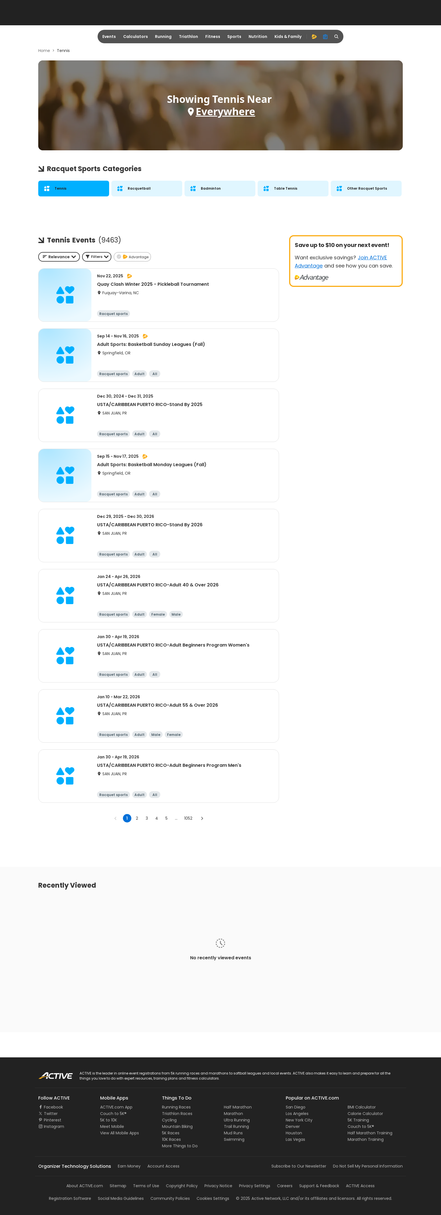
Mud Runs (233, 1133)
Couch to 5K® (113, 1113)
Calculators (135, 36)
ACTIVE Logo (50, 1073)
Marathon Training (366, 1139)
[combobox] (59, 257)
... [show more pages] (176, 818)
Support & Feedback (319, 1186)
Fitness (212, 36)
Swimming (234, 1139)
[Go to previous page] (115, 818)
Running (163, 36)
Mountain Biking (177, 1126)
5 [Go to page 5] (166, 818)
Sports (234, 36)
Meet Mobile (112, 1126)
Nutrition (258, 36)
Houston (294, 1133)
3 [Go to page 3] (147, 818)
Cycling (169, 1120)
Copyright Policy (182, 1186)
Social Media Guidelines (121, 1198)
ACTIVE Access (360, 1186)
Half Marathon (238, 1107)
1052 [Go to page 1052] (188, 818)
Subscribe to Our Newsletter (298, 1166)
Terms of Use (146, 1186)
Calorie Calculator (365, 1113)
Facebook (53, 1107)
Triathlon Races (177, 1113)
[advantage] (314, 36)
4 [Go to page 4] (156, 818)
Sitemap (118, 1186)
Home (44, 50)
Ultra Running (237, 1120)
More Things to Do (180, 1146)
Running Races (176, 1107)
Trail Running (236, 1126)
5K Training (358, 1120)
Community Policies (170, 1198)
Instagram (54, 1126)
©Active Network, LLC (262, 1198)
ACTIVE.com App (116, 1107)
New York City (299, 1120)
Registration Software (70, 1198)
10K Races (171, 1139)
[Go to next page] (202, 818)
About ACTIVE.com (84, 1186)
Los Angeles (297, 1113)
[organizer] (325, 36)
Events (109, 36)
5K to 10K (108, 1120)
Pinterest (52, 1120)
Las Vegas (295, 1139)
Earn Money (129, 1166)
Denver (293, 1126)
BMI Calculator (362, 1107)
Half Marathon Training (370, 1133)
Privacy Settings (254, 1186)
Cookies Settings (213, 1198)
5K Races (170, 1133)
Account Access (163, 1166)
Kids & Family (288, 36)
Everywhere (225, 111)
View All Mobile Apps (119, 1133)
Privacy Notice (218, 1186)
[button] (96, 257)
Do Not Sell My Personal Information (368, 1166)
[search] (337, 36)
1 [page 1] (127, 818)
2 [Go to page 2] (137, 818)
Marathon (233, 1113)
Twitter (51, 1113)
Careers (284, 1186)
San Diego (295, 1107)
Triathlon (188, 36)
